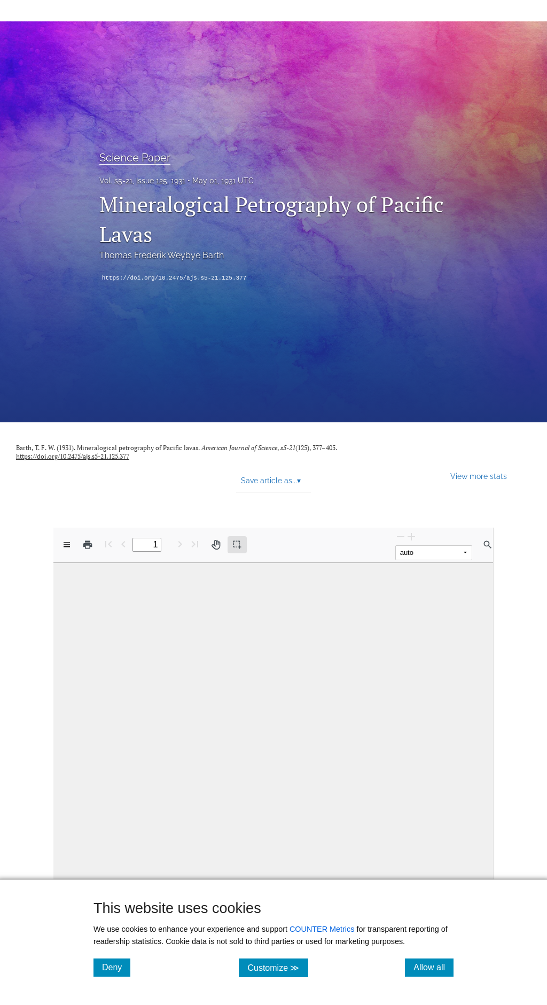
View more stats (478, 476)
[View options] (67, 545)
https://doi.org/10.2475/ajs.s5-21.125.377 (174, 278)
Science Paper (134, 157)
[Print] (87, 544)
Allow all (433, 967)
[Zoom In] (411, 536)
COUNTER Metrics (322, 929)
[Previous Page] (123, 544)
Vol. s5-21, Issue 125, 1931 (142, 180)
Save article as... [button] (271, 480)
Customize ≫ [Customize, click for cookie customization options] (277, 967)
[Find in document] (487, 544)
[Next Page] (180, 544)
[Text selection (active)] (237, 544)
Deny (116, 967)
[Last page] (195, 544)
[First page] (108, 544)
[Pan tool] (215, 544)
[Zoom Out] (400, 536)
